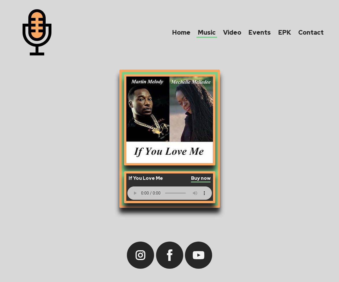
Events (260, 32)
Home (181, 32)
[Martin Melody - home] (37, 33)
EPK (284, 32)
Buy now (201, 178)
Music (207, 32)
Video (232, 32)
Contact (311, 32)
